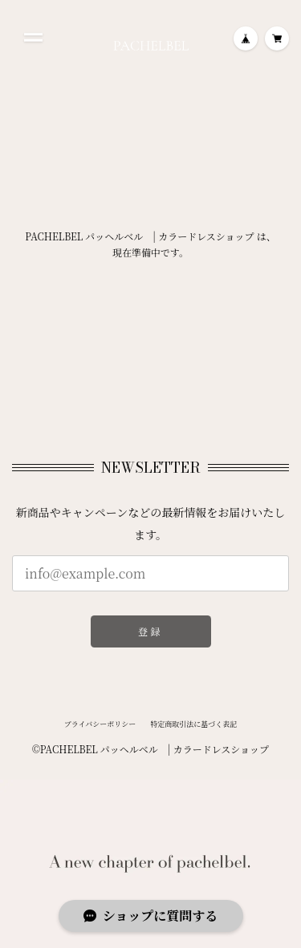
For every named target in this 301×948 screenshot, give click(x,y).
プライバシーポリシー (100, 727)
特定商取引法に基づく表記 (193, 727)
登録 (150, 631)
